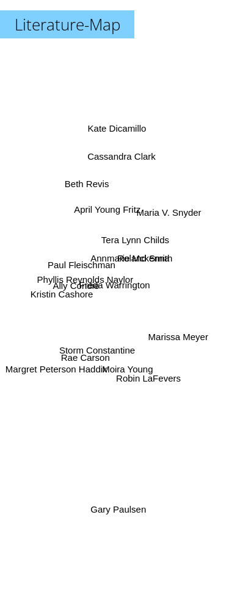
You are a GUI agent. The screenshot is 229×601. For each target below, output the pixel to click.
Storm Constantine (98, 346)
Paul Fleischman (80, 266)
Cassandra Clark (122, 154)
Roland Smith (144, 257)
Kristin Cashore (63, 291)
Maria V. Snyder (166, 214)
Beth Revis (85, 182)
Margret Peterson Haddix (56, 369)
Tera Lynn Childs (136, 238)
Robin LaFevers (149, 381)
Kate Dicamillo (116, 135)
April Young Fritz (107, 207)
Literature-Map (67, 24)
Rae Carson (83, 357)
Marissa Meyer (181, 335)
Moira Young (127, 368)
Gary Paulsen (118, 508)
